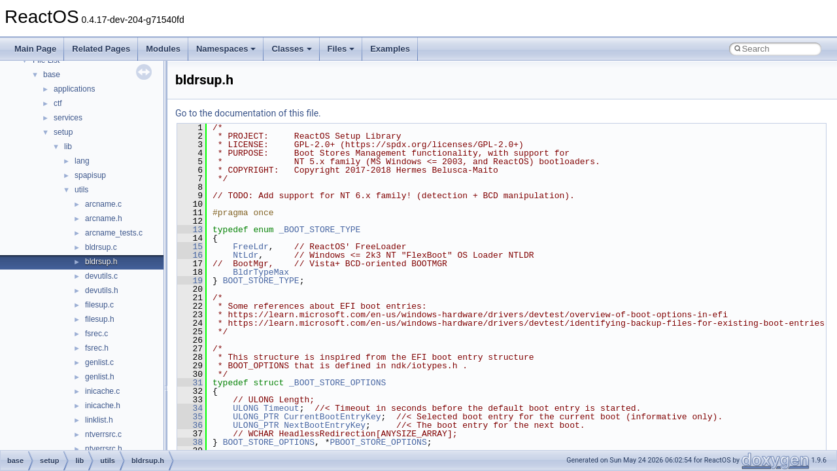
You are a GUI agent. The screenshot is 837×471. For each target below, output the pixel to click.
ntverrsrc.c (103, 434)
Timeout (281, 408)
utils (81, 189)
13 (190, 230)
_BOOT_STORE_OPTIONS (337, 383)
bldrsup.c (101, 247)
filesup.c (99, 304)
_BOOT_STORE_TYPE (319, 230)
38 (190, 442)
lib (68, 146)
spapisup (90, 175)
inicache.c (102, 391)
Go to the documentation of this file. (248, 113)
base (51, 74)
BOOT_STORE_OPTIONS (269, 442)
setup (63, 132)
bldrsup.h (101, 261)
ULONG (245, 408)
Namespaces (226, 49)
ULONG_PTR (256, 417)
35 (190, 417)
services (68, 117)
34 (190, 408)
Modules (163, 49)
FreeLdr (251, 247)
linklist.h (99, 420)
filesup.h (99, 319)
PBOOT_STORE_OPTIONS (378, 442)
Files (341, 49)
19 (190, 281)
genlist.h (99, 376)
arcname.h (103, 218)
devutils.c (101, 276)
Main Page (35, 49)
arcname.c (103, 204)
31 (190, 383)
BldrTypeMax (261, 272)
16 (190, 255)
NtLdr (245, 255)
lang (82, 161)
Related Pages (101, 49)
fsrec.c (96, 333)
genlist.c (99, 362)
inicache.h (102, 405)
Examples (390, 49)
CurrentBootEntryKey (332, 417)
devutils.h (101, 290)
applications (74, 89)
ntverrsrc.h (103, 448)
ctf (58, 103)
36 (190, 425)
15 (190, 247)
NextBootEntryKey (325, 425)
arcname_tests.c (114, 232)
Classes (291, 49)
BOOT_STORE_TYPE (261, 281)
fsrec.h (97, 348)
